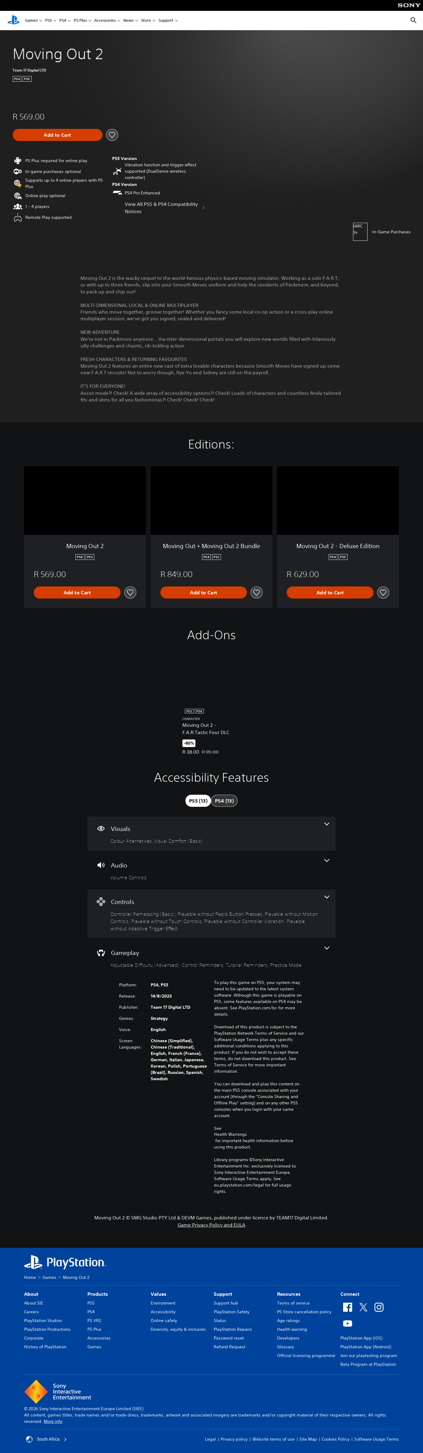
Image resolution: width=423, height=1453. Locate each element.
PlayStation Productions (47, 1329)
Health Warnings (230, 1134)
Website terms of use (273, 1439)
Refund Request (229, 1346)
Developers (288, 1338)
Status (220, 1320)
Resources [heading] (289, 1294)
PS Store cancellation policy (304, 1311)
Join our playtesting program (368, 1355)
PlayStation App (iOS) (361, 1338)
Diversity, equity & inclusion (178, 1329)
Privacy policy (234, 1439)
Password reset (229, 1338)
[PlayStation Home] (13, 20)
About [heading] (31, 1294)
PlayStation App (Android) (365, 1346)
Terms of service (293, 1303)
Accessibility (163, 1311)
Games (31, 20)
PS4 (62, 20)
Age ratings (288, 1320)
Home (30, 1277)
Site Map (308, 1439)
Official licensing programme (306, 1355)
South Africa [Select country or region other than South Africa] (46, 1439)
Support (166, 20)
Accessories (105, 20)
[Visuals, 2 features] (211, 833)
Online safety (164, 1320)
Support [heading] (223, 1294)
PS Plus (80, 20)
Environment (163, 1303)
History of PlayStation (45, 1346)
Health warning (292, 1329)
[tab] (198, 801)
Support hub (226, 1303)
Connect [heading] (349, 1294)
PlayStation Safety (231, 1311)
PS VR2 (94, 1320)
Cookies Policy (335, 1439)
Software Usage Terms (376, 1439)
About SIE (33, 1303)
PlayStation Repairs (233, 1329)
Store (146, 20)
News (128, 20)
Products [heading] (97, 1294)
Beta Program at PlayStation (368, 1364)
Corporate (33, 1338)
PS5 (48, 20)
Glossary (285, 1346)
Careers (31, 1311)
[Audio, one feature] (211, 870)
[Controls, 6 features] (211, 913)
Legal (210, 1439)
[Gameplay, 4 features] (211, 957)
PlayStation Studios (43, 1320)
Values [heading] (158, 1294)
